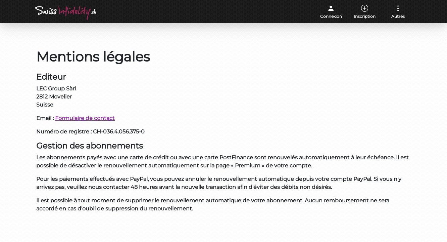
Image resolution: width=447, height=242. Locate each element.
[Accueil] (66, 13)
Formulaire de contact (85, 118)
